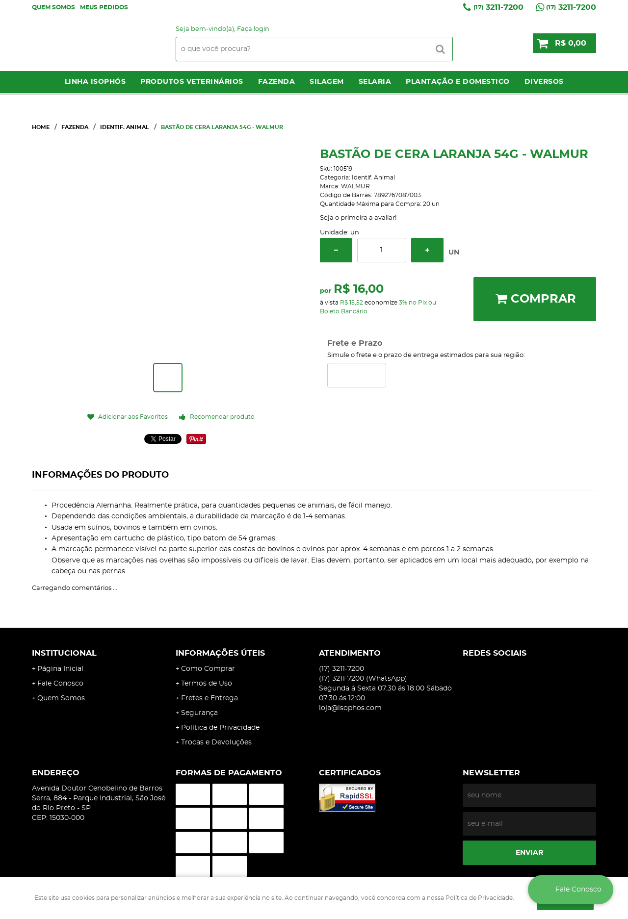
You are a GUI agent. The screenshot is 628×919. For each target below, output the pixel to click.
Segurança (199, 713)
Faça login (253, 29)
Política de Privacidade (220, 727)
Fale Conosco (60, 683)
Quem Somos (53, 7)
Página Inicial (60, 668)
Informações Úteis (220, 653)
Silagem (327, 81)
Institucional (64, 653)
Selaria (375, 81)
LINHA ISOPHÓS (95, 81)
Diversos (544, 81)
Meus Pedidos (104, 7)
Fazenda (276, 81)
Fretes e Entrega (209, 698)
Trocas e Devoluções (216, 742)
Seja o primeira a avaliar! (358, 218)
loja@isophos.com (350, 708)
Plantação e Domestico (458, 81)
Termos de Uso (206, 683)
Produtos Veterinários (191, 81)
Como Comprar (208, 668)
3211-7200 (498, 7)
